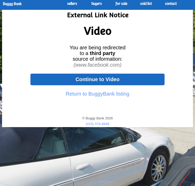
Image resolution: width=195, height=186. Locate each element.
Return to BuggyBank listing (97, 94)
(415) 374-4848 (97, 124)
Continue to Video (98, 79)
